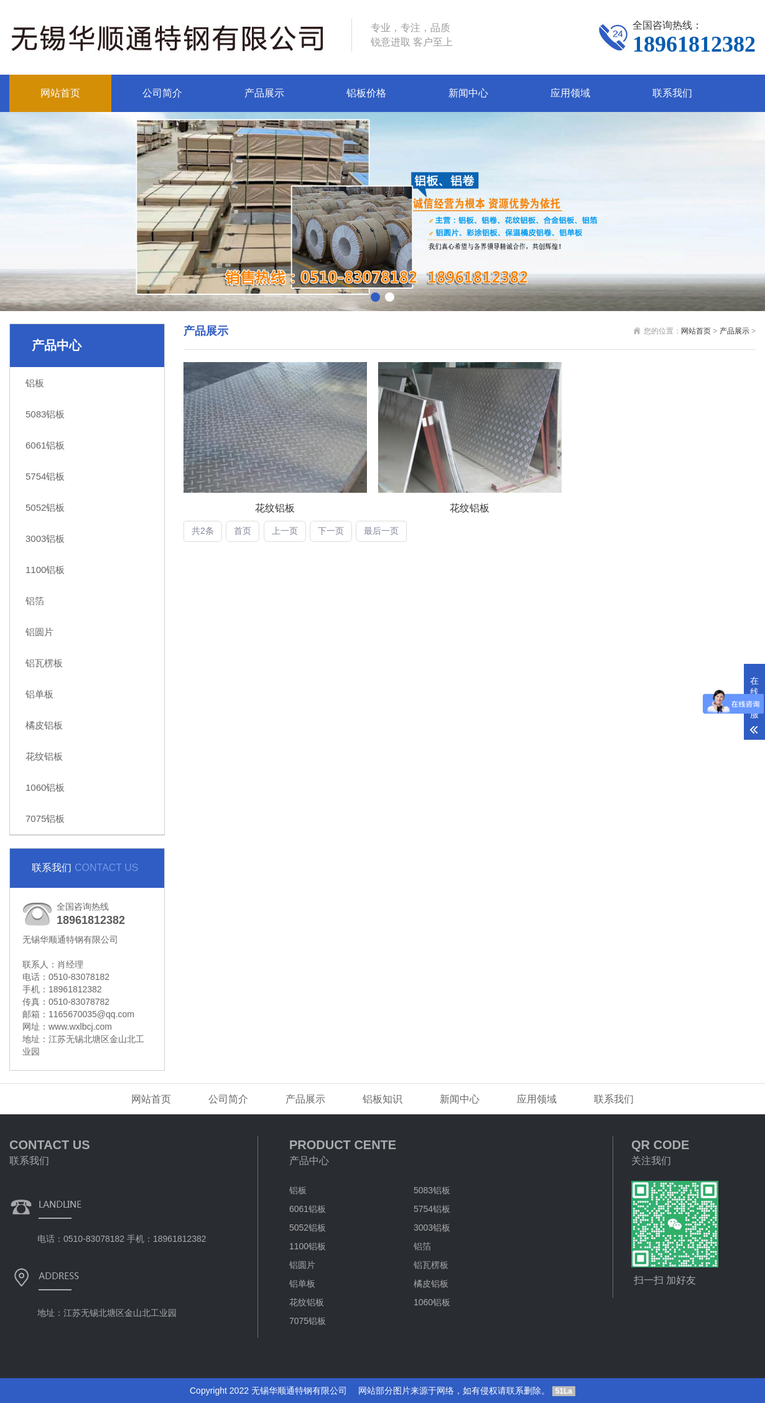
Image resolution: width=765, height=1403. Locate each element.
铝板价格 (366, 93)
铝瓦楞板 (44, 663)
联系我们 (672, 93)
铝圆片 (39, 632)
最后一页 (381, 531)
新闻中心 (468, 93)
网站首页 (60, 93)
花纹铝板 (44, 756)
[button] (375, 297)
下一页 (331, 531)
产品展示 (264, 93)
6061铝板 (45, 445)
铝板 (35, 383)
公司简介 (162, 93)
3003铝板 (45, 538)
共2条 (203, 531)
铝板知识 (382, 1099)
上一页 (285, 531)
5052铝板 (45, 507)
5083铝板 (45, 414)
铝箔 (35, 600)
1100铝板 (45, 569)
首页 (242, 531)
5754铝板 (45, 476)
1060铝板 (45, 787)
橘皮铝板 (44, 725)
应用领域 (570, 93)
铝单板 (39, 694)
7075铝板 (45, 818)
